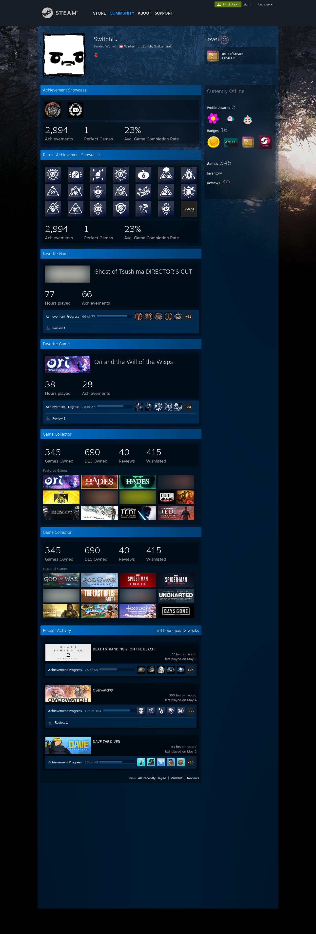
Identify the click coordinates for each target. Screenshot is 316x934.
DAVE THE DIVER (106, 741)
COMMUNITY (122, 13)
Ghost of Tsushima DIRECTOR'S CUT (143, 271)
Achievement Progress (62, 316)
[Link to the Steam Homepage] (63, 17)
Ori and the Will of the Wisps (133, 361)
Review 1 (58, 328)
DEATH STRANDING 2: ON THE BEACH (124, 649)
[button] (240, 39)
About (144, 13)
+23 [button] (188, 407)
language (264, 4)
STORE (99, 13)
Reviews (193, 778)
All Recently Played (152, 778)
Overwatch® (103, 690)
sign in (248, 4)
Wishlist (176, 778)
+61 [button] (188, 316)
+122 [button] (191, 711)
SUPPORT (164, 13)
